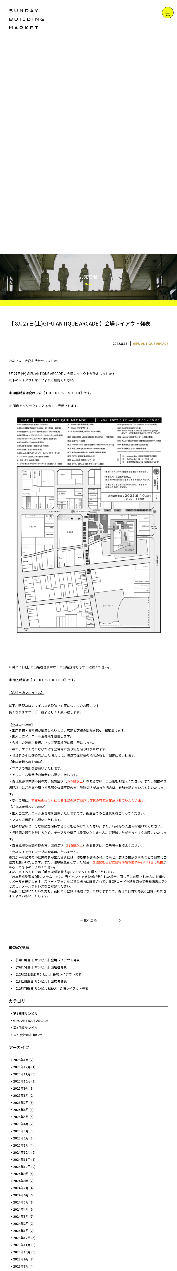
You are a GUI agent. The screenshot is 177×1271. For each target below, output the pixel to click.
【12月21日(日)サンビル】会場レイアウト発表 (48, 974)
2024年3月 (21, 1216)
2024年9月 (21, 1173)
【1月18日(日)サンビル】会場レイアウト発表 (47, 960)
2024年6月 (21, 1195)
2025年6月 (21, 1109)
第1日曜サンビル (25, 1013)
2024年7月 (21, 1188)
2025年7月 (21, 1102)
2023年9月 (21, 1259)
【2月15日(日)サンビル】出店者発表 (40, 967)
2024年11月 (22, 1159)
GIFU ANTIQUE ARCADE (150, 343)
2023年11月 (22, 1245)
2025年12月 (22, 1067)
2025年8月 (21, 1095)
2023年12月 (22, 1237)
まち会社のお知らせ (27, 1034)
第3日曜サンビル (25, 1027)
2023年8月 (21, 1266)
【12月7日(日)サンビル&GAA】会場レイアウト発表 (51, 988)
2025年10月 (22, 1081)
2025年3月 (21, 1131)
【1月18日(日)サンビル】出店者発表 (40, 981)
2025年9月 (21, 1088)
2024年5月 (21, 1202)
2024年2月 (21, 1223)
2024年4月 (21, 1209)
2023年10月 (22, 1252)
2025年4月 (21, 1124)
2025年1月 (21, 1145)
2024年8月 (21, 1180)
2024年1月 (21, 1230)
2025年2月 (21, 1138)
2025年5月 (21, 1116)
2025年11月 (22, 1074)
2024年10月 (22, 1166)
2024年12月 (22, 1152)
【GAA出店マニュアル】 (26, 692)
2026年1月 (21, 1059)
